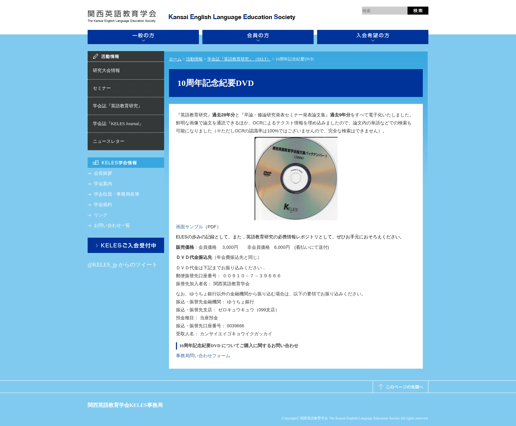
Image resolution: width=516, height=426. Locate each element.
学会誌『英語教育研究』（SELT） (239, 59)
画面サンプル (189, 226)
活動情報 (194, 59)
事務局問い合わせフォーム (203, 355)
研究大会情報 (106, 70)
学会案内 (103, 183)
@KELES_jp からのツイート (123, 265)
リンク (100, 215)
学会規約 (103, 204)
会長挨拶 (103, 173)
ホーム (175, 59)
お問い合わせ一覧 (112, 225)
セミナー (102, 88)
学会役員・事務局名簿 (116, 194)
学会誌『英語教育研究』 (118, 106)
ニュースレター (108, 141)
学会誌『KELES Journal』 (118, 123)
